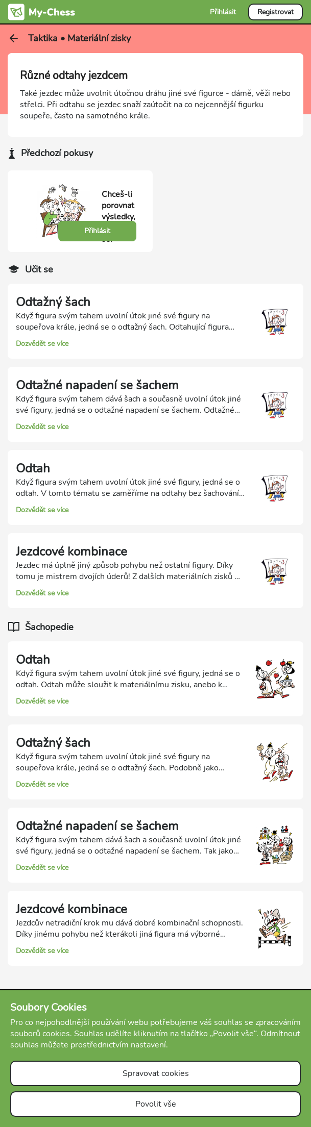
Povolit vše (155, 1104)
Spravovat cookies (156, 1073)
